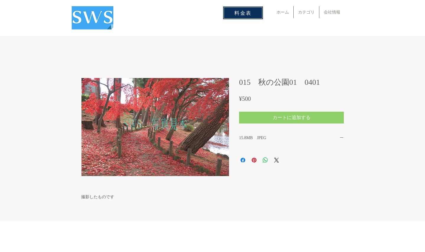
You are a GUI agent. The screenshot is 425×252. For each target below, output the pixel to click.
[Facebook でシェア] (242, 160)
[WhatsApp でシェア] (265, 160)
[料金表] (243, 12)
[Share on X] (276, 160)
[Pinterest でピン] (254, 160)
